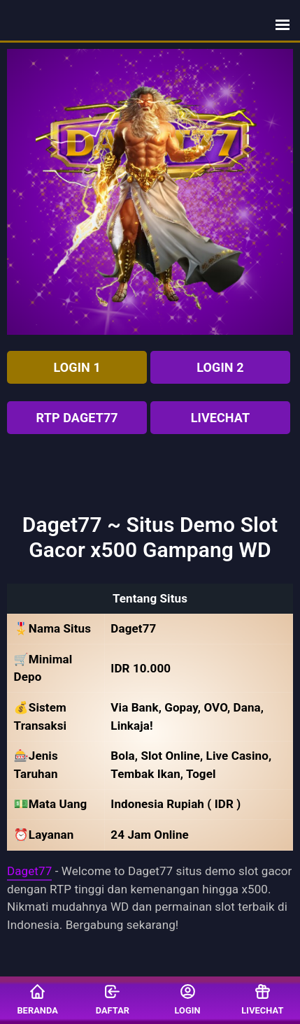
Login (188, 999)
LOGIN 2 (220, 367)
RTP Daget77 (77, 417)
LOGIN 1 (77, 367)
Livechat (220, 417)
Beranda (37, 999)
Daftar (112, 999)
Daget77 (29, 871)
